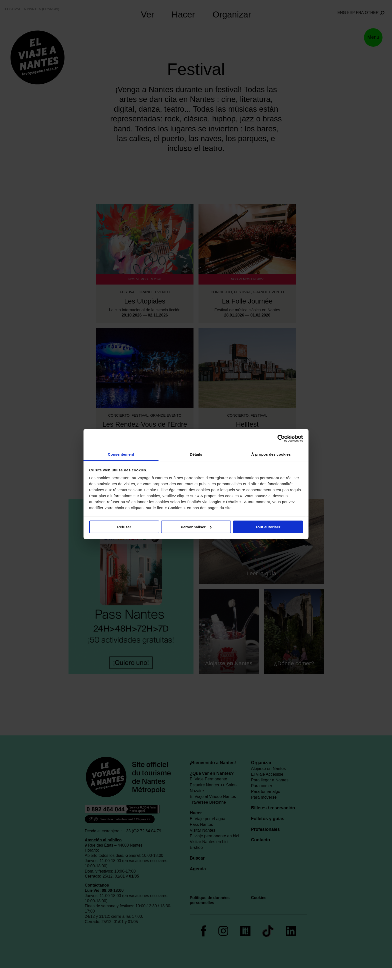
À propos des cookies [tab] (271, 454)
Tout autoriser (268, 527)
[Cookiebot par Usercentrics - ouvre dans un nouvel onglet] (281, 438)
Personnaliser (196, 527)
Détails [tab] (196, 454)
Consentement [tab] (121, 454)
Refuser (124, 527)
